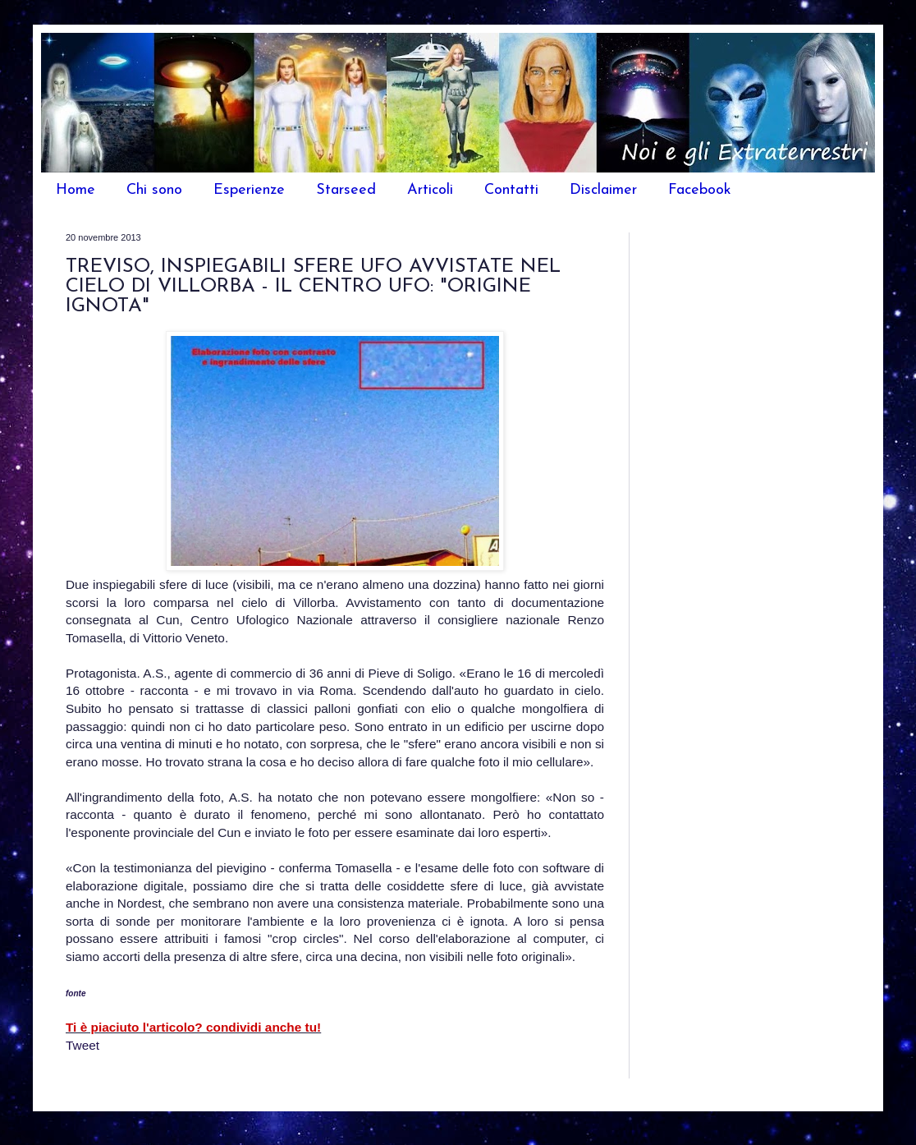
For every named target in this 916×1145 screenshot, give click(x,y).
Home (75, 190)
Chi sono (154, 190)
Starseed (346, 190)
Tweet (82, 1045)
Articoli (430, 190)
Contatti (511, 190)
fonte (75, 993)
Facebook (699, 190)
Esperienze (249, 190)
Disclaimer (603, 190)
